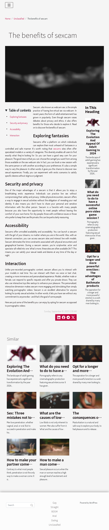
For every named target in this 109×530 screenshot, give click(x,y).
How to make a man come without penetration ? (52, 466)
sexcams (57, 148)
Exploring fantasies (18, 116)
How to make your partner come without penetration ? (21, 466)
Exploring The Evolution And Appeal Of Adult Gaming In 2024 (93, 142)
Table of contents (20, 110)
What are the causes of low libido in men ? (51, 417)
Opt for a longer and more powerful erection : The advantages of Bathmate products (93, 271)
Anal (54, 515)
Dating (54, 520)
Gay (54, 502)
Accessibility (15, 129)
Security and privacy (19, 123)
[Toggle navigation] (9, 5)
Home (7, 18)
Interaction (14, 135)
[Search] (20, 505)
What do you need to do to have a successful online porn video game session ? (92, 205)
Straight (54, 507)
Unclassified (19, 18)
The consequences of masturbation (86, 417)
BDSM (54, 511)
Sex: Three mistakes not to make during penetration (19, 419)
